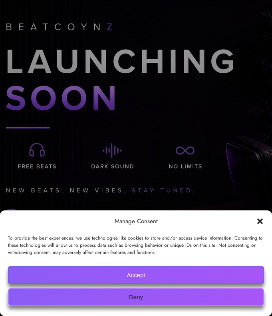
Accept (136, 275)
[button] (260, 221)
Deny (136, 297)
